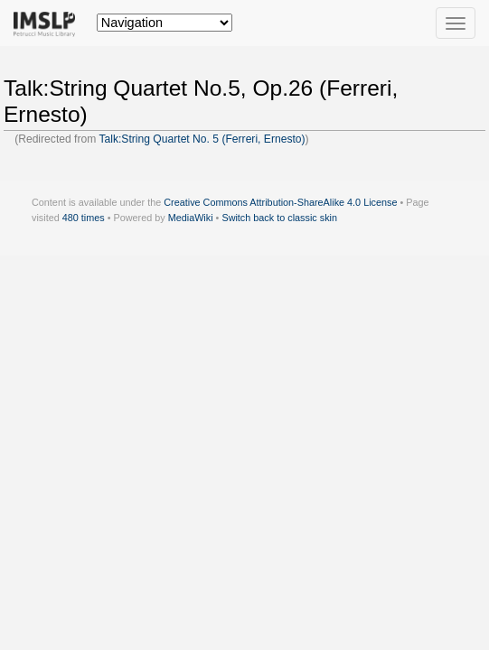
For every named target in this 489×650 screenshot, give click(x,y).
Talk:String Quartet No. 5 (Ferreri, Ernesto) (202, 139)
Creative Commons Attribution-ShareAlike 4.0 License (280, 202)
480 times (83, 217)
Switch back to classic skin (279, 217)
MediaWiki (190, 217)
